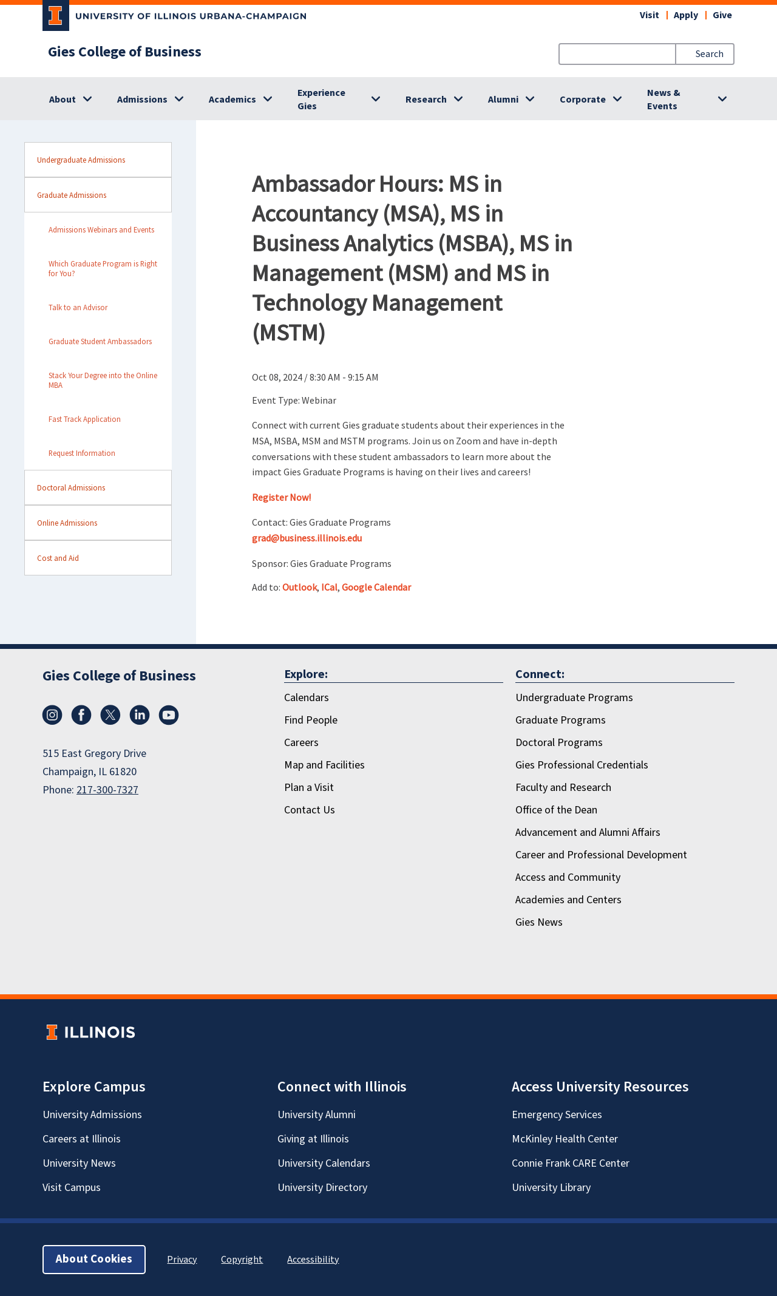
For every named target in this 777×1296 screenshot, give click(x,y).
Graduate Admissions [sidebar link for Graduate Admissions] (71, 195)
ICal (329, 587)
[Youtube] (168, 715)
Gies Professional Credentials (581, 765)
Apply (686, 15)
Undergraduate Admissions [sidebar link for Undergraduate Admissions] (81, 160)
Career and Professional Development (601, 855)
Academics (232, 99)
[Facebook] (81, 715)
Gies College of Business (125, 52)
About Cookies (94, 1259)
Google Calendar (376, 587)
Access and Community (567, 877)
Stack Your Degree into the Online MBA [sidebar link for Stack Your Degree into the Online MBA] (103, 380)
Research (426, 99)
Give (722, 15)
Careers (301, 742)
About (62, 99)
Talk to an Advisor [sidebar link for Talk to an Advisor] (78, 307)
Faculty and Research (563, 787)
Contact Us (309, 810)
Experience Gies (321, 99)
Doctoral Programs (559, 742)
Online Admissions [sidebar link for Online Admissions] (67, 523)
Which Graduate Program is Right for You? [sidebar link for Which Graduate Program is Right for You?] (103, 268)
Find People (311, 720)
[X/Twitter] (110, 715)
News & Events (663, 99)
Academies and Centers (568, 900)
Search (710, 54)
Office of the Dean (556, 810)
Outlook (299, 587)
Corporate (583, 99)
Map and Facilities (324, 765)
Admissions (142, 99)
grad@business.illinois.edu (307, 538)
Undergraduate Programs (574, 697)
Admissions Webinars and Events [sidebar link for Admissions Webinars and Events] (101, 229)
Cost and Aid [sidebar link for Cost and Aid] (58, 558)
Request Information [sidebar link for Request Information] (82, 453)
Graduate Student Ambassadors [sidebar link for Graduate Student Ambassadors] (100, 341)
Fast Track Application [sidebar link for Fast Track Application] (85, 419)
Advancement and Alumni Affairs (587, 832)
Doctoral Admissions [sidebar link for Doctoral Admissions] (71, 487)
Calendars (306, 697)
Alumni (503, 99)
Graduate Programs (560, 720)
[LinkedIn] (139, 715)
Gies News (539, 922)
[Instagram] (52, 715)
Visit (649, 15)
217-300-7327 (107, 790)
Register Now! (281, 497)
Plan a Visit (309, 787)
